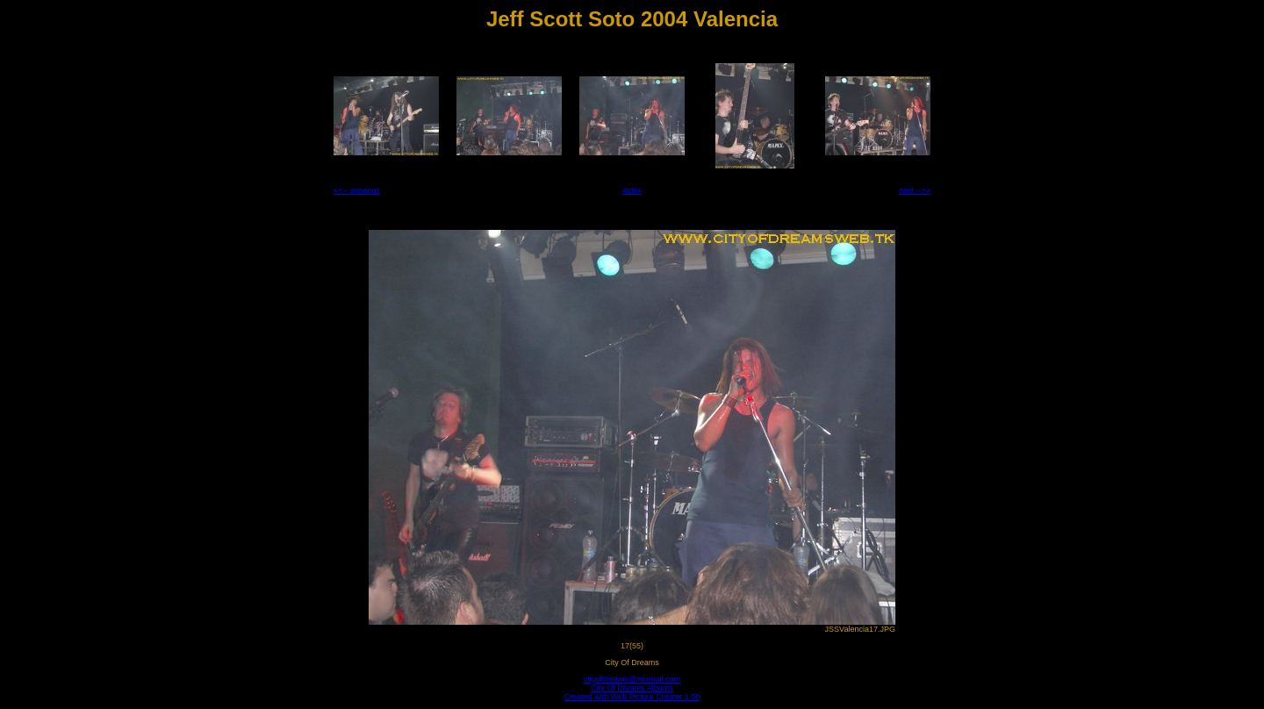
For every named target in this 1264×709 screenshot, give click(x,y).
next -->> (914, 190)
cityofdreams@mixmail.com (632, 679)
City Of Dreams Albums (632, 688)
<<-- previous (357, 190)
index (632, 190)
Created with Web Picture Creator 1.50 (632, 696)
